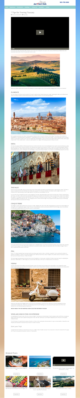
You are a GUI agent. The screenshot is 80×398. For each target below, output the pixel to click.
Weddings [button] (27, 7)
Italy (26, 14)
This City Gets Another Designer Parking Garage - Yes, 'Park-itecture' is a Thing (63, 363)
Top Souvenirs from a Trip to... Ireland (63, 382)
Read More (16, 374)
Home (6, 7)
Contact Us (34, 7)
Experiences (12, 7)
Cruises (47, 7)
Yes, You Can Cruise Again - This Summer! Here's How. (40, 362)
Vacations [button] (41, 7)
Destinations (20, 7)
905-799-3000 (64, 2)
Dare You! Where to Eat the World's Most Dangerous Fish (16, 363)
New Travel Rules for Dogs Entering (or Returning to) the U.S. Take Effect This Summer (40, 383)
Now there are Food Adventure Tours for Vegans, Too (16, 382)
